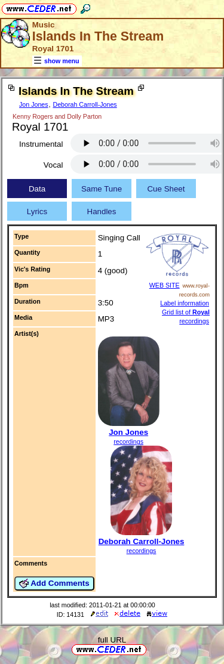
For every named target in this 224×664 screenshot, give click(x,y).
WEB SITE (164, 285)
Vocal (53, 164)
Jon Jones (33, 104)
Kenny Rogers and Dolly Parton (57, 116)
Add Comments (54, 583)
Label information (184, 303)
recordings (128, 441)
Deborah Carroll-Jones (85, 104)
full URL (112, 639)
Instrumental (41, 144)
